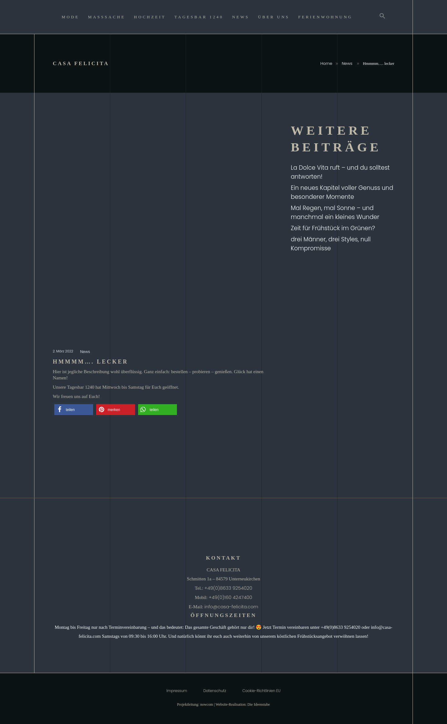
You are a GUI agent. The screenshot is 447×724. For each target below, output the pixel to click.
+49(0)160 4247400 (230, 597)
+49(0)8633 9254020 (228, 588)
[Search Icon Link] (382, 17)
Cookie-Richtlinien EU (261, 690)
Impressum (176, 690)
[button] (73, 409)
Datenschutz (214, 690)
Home (326, 63)
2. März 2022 (63, 351)
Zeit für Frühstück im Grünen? (333, 228)
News (347, 63)
